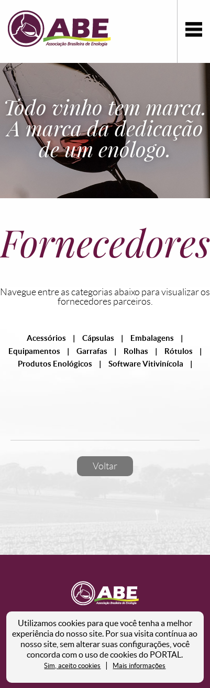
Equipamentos (34, 351)
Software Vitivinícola (145, 363)
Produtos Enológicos (55, 363)
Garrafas (91, 351)
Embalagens (152, 338)
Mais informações (139, 666)
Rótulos (178, 351)
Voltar (105, 466)
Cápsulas (98, 338)
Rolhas (136, 351)
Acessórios (46, 338)
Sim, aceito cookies (72, 666)
